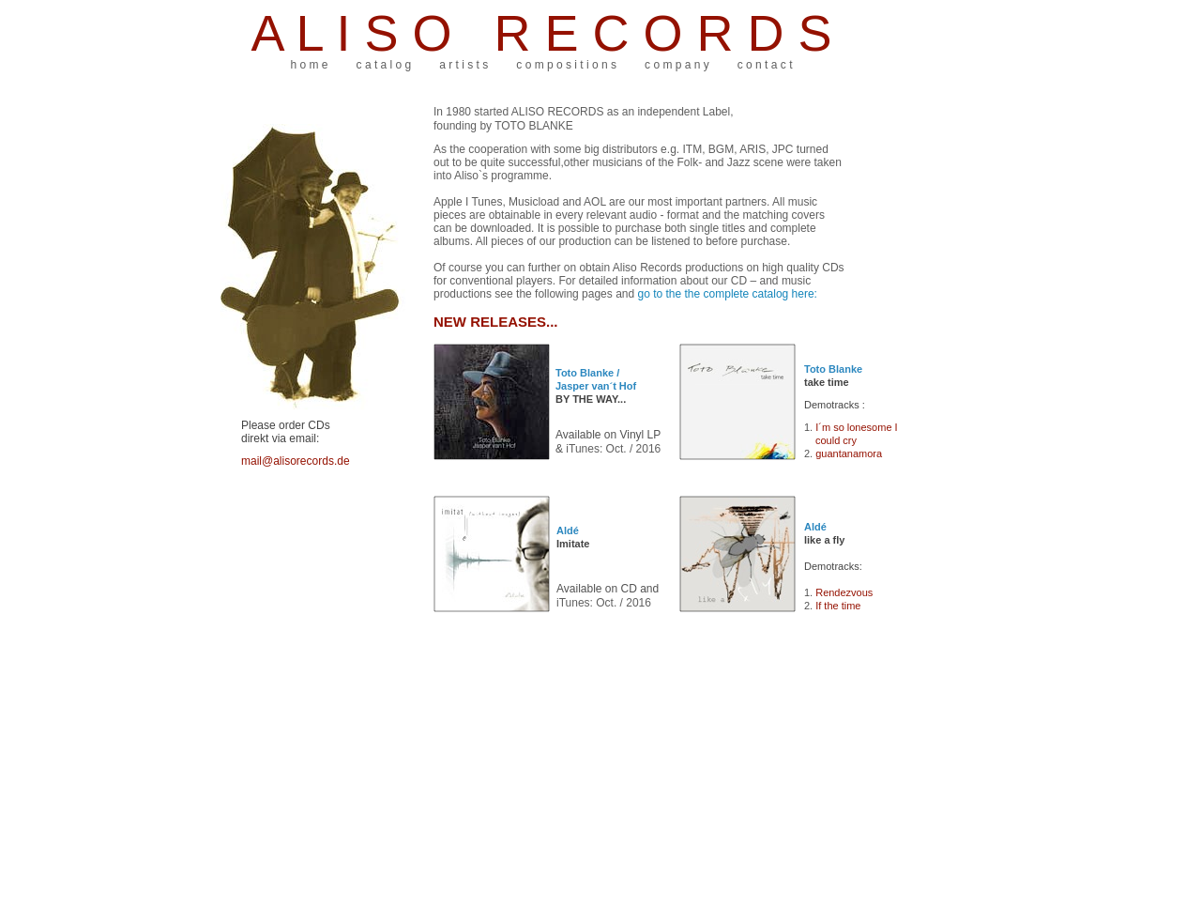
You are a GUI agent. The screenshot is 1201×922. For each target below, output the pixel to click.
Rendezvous (844, 592)
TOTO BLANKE (533, 125)
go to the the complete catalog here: (726, 293)
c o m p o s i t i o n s (566, 64)
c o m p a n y (677, 64)
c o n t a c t (765, 64)
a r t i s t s (463, 64)
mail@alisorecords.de (295, 461)
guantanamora (848, 453)
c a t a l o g (384, 64)
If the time (837, 605)
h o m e (309, 64)
